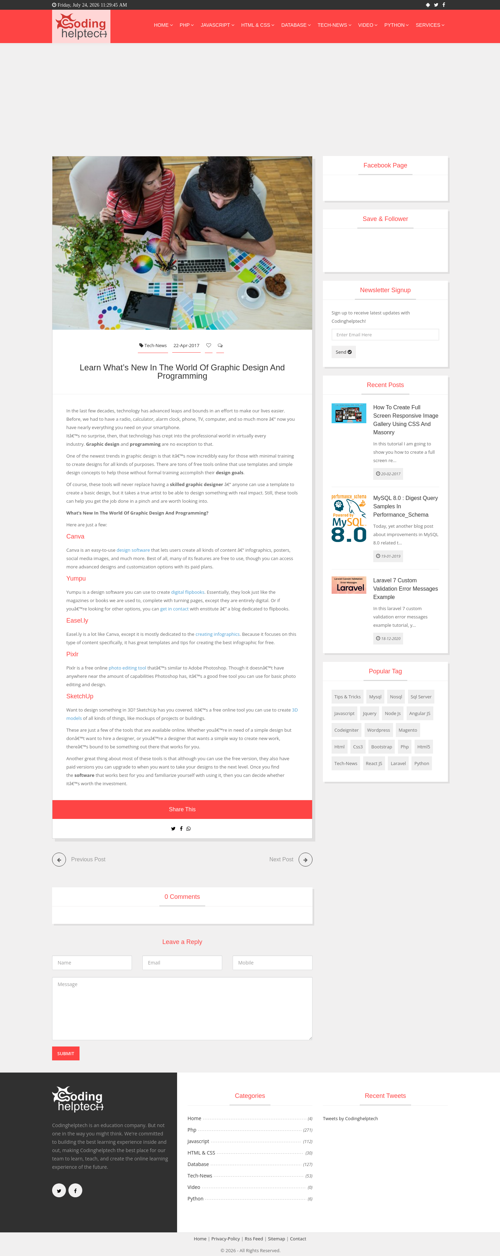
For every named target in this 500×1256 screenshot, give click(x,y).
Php (187, 25)
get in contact (174, 608)
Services (430, 25)
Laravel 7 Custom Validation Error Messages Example (405, 588)
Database (296, 25)
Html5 (423, 747)
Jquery (369, 713)
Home (163, 25)
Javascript (217, 25)
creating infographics (217, 634)
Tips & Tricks (347, 696)
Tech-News (334, 25)
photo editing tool (127, 667)
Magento (408, 730)
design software (133, 550)
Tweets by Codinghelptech (350, 1118)
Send (344, 352)
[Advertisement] (250, 104)
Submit (65, 1053)
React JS (374, 763)
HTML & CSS (258, 25)
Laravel (398, 763)
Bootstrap (381, 747)
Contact (298, 1238)
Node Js (393, 713)
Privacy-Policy (225, 1238)
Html (339, 747)
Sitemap (276, 1238)
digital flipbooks (188, 592)
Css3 (358, 747)
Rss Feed (254, 1238)
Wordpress (378, 730)
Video (368, 25)
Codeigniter (346, 730)
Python (396, 25)
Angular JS (420, 713)
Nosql (396, 696)
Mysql (375, 696)
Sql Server (421, 696)
